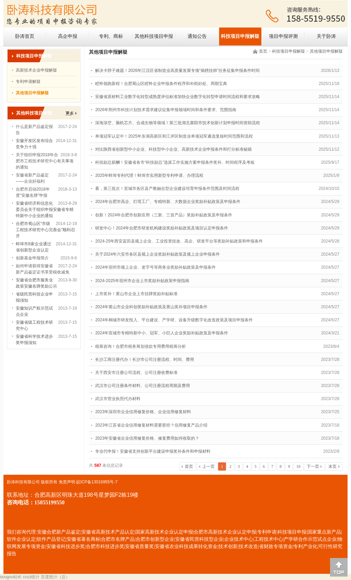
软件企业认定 (21, 539)
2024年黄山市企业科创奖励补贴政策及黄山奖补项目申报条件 (151, 306)
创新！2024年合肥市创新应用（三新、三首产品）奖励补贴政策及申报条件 (163, 215)
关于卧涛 (326, 36)
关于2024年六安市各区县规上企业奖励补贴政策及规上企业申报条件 (157, 254)
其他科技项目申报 (154, 36)
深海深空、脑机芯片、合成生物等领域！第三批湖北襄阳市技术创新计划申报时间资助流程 (177, 122)
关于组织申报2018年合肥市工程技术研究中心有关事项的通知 (44, 161)
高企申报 (67, 36)
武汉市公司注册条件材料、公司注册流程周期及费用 (142, 385)
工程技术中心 (268, 539)
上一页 (208, 466)
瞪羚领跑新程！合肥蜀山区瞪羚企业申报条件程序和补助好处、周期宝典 (161, 83)
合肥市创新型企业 (155, 539)
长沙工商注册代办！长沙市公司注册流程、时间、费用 (144, 359)
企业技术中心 (238, 539)
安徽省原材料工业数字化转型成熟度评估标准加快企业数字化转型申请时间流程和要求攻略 (177, 96)
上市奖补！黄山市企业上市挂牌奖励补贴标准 (136, 293)
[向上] (339, 567)
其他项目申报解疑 (326, 51)
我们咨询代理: (22, 532)
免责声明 (67, 482)
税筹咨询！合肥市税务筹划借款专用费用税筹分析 (140, 346)
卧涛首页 (24, 36)
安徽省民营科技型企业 (199, 539)
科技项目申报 (292, 532)
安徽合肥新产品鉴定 (58, 532)
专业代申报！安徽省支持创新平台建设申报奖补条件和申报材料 (153, 451)
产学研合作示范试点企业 (310, 539)
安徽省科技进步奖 (65, 546)
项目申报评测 (283, 36)
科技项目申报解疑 (240, 36)
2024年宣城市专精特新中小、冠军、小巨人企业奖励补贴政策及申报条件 (161, 333)
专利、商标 (111, 36)
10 (298, 466)
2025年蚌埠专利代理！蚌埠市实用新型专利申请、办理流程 (149, 175)
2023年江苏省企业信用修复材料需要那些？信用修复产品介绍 (151, 425)
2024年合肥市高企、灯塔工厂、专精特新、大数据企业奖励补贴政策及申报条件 (167, 201)
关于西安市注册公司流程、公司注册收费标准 (136, 372)
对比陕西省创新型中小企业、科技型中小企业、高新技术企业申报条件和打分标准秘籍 (173, 149)
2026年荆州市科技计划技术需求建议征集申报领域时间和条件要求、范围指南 (165, 109)
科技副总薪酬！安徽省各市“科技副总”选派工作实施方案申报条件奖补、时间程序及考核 (174, 162)
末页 (332, 466)
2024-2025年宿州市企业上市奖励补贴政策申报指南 (142, 280)
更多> (71, 113)
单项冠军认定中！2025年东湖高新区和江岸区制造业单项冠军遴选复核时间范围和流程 (174, 136)
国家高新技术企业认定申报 (164, 532)
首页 (263, 51)
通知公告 (197, 36)
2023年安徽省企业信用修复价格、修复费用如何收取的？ (147, 438)
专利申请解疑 (28, 81)
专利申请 (266, 532)
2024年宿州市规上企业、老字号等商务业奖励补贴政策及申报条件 (155, 267)
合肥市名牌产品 (118, 539)
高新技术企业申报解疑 (36, 70)
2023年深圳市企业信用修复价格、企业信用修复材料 (143, 411)
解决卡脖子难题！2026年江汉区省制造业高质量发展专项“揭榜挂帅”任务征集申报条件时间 (177, 70)
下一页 (313, 466)
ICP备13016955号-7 (98, 482)
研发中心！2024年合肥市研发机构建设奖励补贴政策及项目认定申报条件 (161, 228)
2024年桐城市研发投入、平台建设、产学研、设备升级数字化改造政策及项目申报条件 (174, 320)
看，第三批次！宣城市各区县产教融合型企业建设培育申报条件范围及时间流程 (167, 188)
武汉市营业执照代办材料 (117, 398)
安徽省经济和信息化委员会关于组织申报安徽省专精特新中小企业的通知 (44, 209)
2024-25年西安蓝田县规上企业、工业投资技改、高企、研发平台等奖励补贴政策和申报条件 (179, 241)
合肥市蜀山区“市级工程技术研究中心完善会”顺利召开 (45, 229)
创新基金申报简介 (32, 258)
